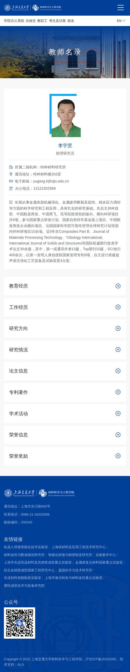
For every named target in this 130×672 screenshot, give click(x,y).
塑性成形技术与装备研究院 (24, 586)
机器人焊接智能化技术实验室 (26, 547)
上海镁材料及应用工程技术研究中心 (79, 547)
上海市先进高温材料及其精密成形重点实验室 (38, 562)
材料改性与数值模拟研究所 (24, 555)
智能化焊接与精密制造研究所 (70, 555)
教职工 (42, 21)
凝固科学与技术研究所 (75, 570)
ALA (20, 665)
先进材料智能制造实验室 (22, 578)
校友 (70, 21)
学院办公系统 (14, 21)
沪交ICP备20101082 (100, 659)
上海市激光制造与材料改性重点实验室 (73, 578)
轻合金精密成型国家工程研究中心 (29, 570)
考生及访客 (57, 21)
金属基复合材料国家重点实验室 (99, 562)
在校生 (31, 21)
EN (121, 20)
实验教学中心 (106, 555)
